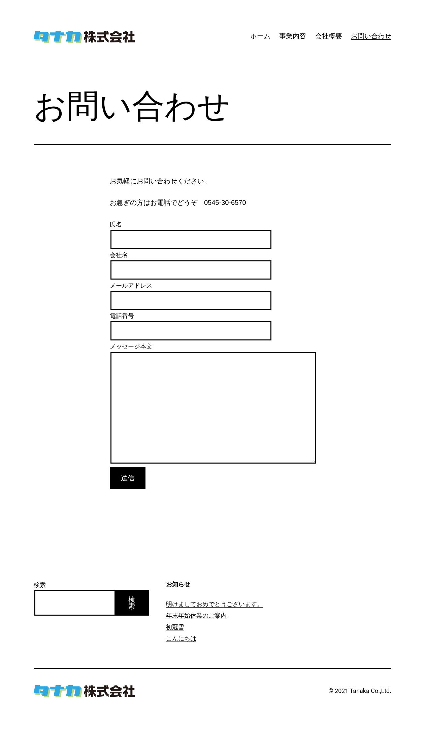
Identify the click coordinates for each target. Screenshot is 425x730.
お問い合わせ (371, 36)
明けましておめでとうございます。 (214, 604)
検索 (40, 584)
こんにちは (181, 638)
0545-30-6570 (225, 202)
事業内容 (292, 36)
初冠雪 (175, 626)
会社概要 (328, 36)
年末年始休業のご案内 (196, 615)
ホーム (260, 36)
